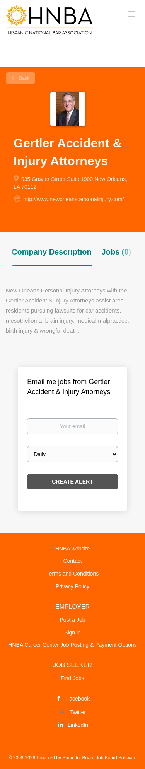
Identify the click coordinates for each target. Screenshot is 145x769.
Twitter (78, 712)
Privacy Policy (72, 586)
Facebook (78, 699)
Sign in (72, 632)
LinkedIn (78, 725)
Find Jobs (72, 678)
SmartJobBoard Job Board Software (99, 757)
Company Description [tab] (52, 252)
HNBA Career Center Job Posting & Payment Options (72, 645)
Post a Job (72, 620)
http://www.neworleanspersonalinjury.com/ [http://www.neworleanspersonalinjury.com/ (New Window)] (73, 199)
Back (23, 78)
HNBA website (72, 548)
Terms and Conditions (72, 574)
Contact (72, 561)
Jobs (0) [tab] (116, 252)
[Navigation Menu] (131, 13)
